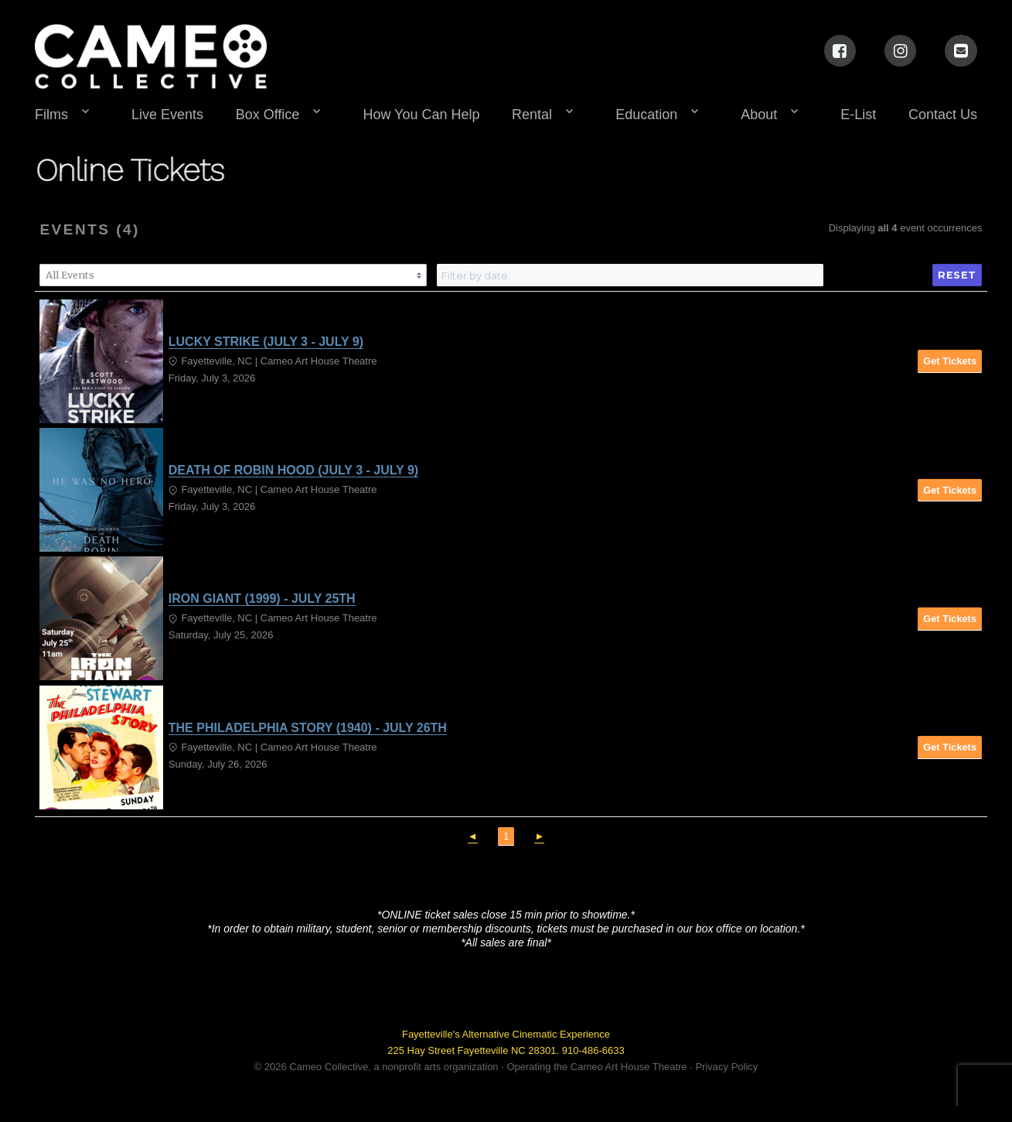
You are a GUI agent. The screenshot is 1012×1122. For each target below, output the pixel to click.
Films (51, 114)
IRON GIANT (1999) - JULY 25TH (262, 598)
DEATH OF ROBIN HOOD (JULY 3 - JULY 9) (293, 470)
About (759, 114)
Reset (957, 275)
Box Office (268, 114)
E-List (858, 114)
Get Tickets (949, 361)
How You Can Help (421, 114)
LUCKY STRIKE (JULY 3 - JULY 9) (266, 341)
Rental (532, 114)
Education (646, 114)
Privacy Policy (726, 1066)
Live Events (167, 114)
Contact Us (942, 114)
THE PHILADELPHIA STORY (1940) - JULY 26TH (308, 727)
